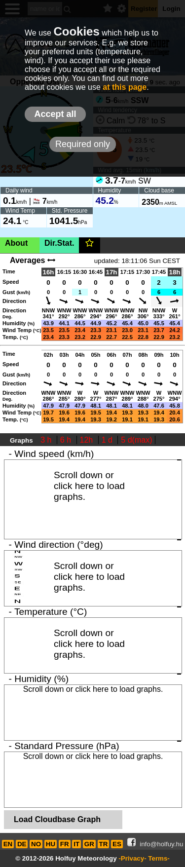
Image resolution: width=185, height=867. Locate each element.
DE (22, 844)
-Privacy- (132, 858)
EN (8, 844)
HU (50, 844)
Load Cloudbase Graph (57, 819)
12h (87, 440)
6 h (67, 440)
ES (116, 844)
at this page (125, 87)
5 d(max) (136, 440)
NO (36, 844)
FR (64, 844)
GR (89, 844)
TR (103, 844)
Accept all (55, 114)
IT (76, 844)
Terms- (158, 858)
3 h (47, 440)
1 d (108, 440)
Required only (82, 144)
